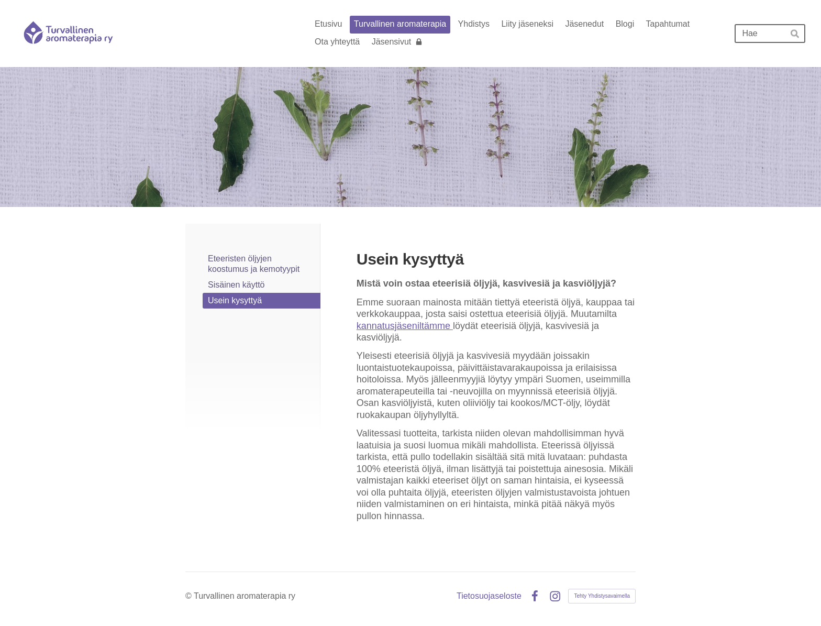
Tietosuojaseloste (489, 596)
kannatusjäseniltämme (405, 326)
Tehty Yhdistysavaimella (602, 596)
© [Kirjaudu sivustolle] (189, 595)
